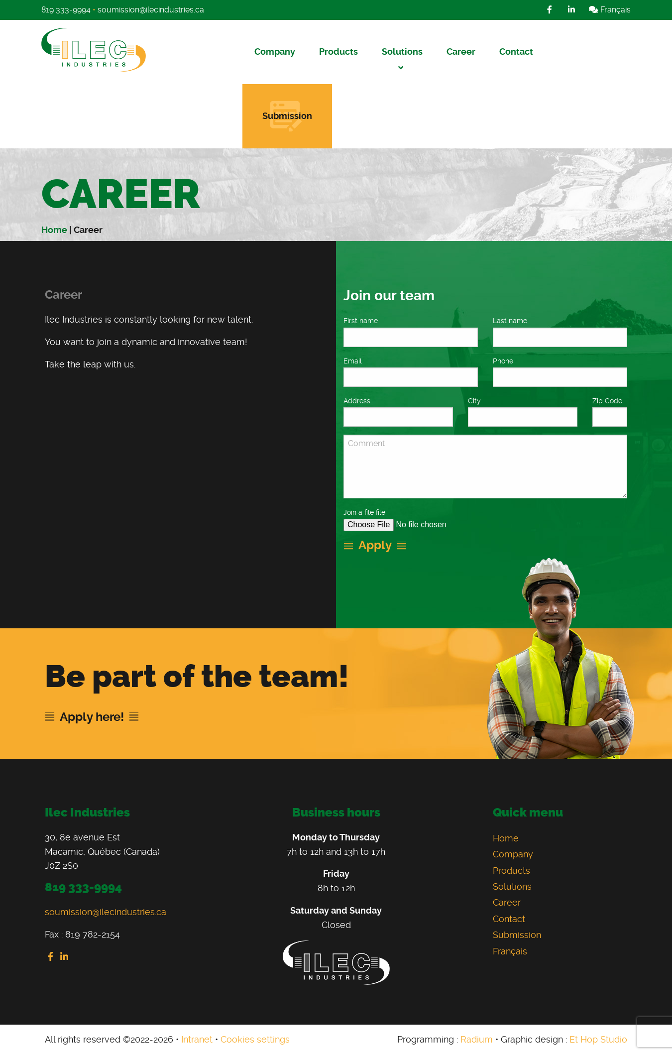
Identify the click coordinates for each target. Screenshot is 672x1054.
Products (338, 51)
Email (352, 361)
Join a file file (365, 512)
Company (274, 51)
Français (609, 9)
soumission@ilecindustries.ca (151, 9)
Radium (476, 1039)
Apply (375, 545)
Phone (503, 361)
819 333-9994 (66, 9)
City (474, 401)
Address (356, 401)
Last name (510, 321)
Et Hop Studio (598, 1039)
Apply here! (92, 717)
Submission (287, 116)
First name (360, 321)
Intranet (197, 1039)
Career (461, 51)
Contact (516, 51)
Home (54, 230)
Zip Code (607, 401)
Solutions (402, 51)
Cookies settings (255, 1039)
